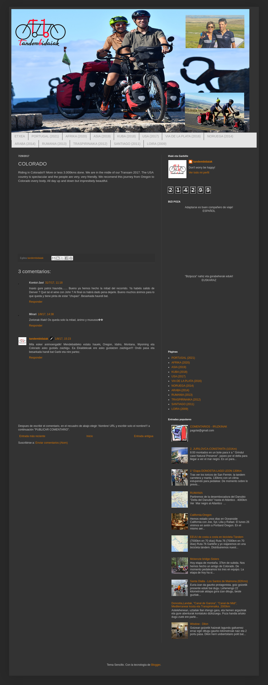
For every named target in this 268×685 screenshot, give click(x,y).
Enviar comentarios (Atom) (51, 442)
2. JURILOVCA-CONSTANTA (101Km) (213, 448)
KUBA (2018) (126, 136)
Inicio (90, 436)
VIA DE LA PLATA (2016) (183, 136)
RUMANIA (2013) (54, 144)
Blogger (155, 664)
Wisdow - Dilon (199, 624)
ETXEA (20, 136)
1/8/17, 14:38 (46, 314)
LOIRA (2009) (156, 144)
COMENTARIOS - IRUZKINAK (208, 426)
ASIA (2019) (102, 136)
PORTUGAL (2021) (45, 136)
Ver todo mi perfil (199, 172)
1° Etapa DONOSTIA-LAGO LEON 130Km (216, 470)
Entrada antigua (143, 436)
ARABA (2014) (25, 144)
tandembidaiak (38, 338)
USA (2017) (150, 136)
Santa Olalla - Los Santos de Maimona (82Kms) (219, 581)
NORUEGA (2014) (220, 136)
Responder (35, 301)
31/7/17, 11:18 (54, 282)
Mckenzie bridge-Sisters (204, 559)
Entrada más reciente (32, 436)
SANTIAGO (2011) (127, 144)
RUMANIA (196, 493)
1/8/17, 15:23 (63, 338)
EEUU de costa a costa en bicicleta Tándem (216, 537)
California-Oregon (201, 515)
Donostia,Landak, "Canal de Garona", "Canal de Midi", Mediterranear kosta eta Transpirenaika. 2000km (204, 605)
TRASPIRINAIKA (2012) (90, 144)
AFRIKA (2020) (76, 136)
